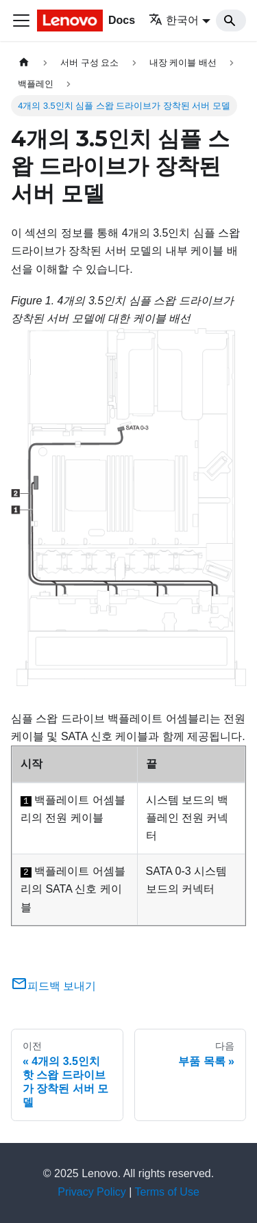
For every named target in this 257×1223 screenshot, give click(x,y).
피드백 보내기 (53, 986)
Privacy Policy (92, 1192)
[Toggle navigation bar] (21, 20)
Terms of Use (167, 1192)
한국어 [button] (174, 20)
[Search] (231, 20)
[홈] (24, 62)
